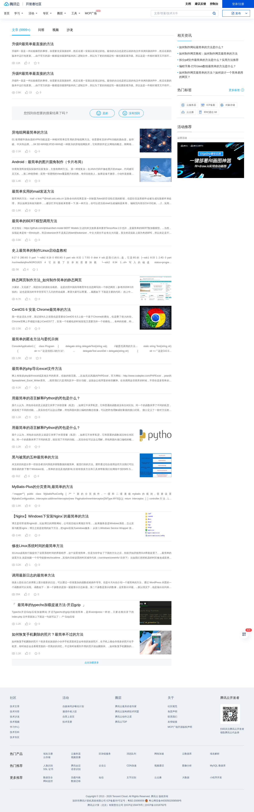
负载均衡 (76, 777)
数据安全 (48, 777)
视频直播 (76, 757)
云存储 (46, 757)
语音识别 (76, 769)
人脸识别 (48, 765)
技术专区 (14, 737)
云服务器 (188, 105)
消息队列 (131, 753)
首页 (7, 13)
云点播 (187, 112)
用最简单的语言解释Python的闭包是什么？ (46, 398)
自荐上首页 (68, 716)
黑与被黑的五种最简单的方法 (35, 457)
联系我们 (172, 716)
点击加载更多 (92, 662)
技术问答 (14, 711)
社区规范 (172, 706)
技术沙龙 (14, 716)
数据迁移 (76, 781)
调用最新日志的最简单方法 (33, 575)
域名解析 (214, 753)
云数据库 (187, 753)
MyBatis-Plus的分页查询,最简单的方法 (42, 487)
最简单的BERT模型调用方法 (34, 221)
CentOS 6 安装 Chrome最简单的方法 (41, 310)
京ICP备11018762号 (155, 805)
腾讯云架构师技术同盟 (127, 711)
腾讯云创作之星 (123, 716)
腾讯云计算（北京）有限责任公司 (105, 805)
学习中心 (14, 727)
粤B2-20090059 (136, 800)
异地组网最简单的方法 (30, 132)
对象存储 (227, 105)
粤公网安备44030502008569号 (165, 800)
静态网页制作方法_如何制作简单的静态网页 (47, 280)
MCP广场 (91, 13)
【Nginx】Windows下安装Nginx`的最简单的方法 (50, 516)
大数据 (185, 777)
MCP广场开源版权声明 (180, 727)
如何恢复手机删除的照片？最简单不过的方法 (47, 634)
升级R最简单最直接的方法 (33, 44)
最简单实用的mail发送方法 (33, 191)
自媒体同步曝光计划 (73, 706)
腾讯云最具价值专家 (126, 706)
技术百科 (14, 732)
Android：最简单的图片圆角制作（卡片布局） (48, 162)
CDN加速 (132, 765)
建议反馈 (200, 3)
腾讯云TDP (121, 721)
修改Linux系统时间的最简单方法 (37, 546)
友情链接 (172, 721)
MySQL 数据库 (218, 765)
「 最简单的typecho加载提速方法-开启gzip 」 (49, 605)
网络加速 (159, 753)
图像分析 (187, 765)
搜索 (214, 13)
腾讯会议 (76, 765)
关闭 (241, 146)
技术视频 (14, 721)
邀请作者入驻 (70, 711)
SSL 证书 (48, 769)
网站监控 (48, 781)
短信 (101, 777)
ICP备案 (208, 105)
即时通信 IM (208, 112)
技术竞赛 (67, 721)
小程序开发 (216, 777)
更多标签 (236, 90)
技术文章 (14, 706)
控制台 (214, 3)
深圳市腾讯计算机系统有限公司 (89, 800)
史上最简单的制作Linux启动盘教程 (39, 250)
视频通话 (159, 765)
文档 (188, 3)
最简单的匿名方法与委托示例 (35, 339)
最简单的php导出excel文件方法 (37, 369)
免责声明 (172, 711)
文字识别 (131, 777)
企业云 (102, 765)
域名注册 (48, 753)
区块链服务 (105, 753)
